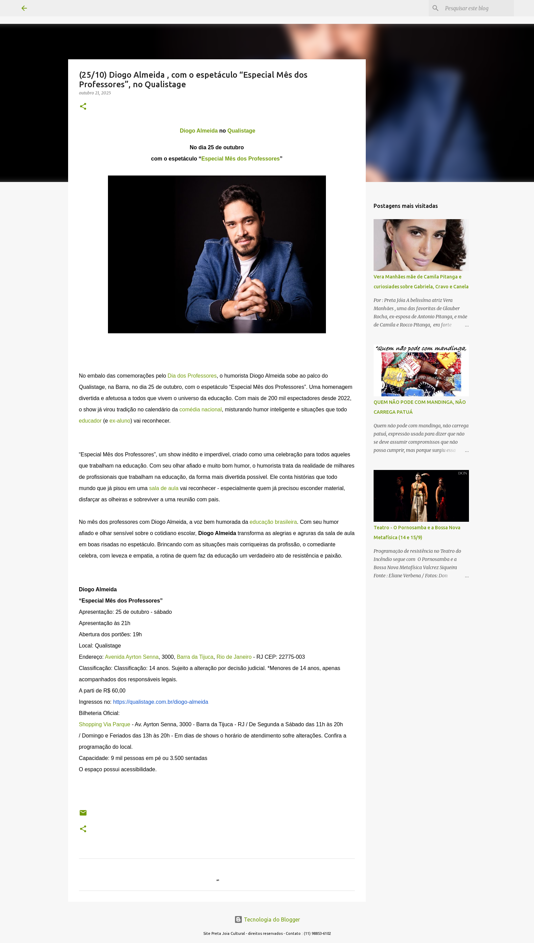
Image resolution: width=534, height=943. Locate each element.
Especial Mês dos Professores (240, 159)
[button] (83, 106)
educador (90, 421)
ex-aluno (119, 421)
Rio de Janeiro (234, 657)
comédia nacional (200, 409)
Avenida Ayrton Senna (132, 657)
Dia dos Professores (192, 376)
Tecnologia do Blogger (267, 919)
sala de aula (163, 488)
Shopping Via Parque (104, 724)
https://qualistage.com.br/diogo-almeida (160, 702)
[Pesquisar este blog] (478, 8)
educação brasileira (273, 522)
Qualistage (241, 131)
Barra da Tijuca (195, 657)
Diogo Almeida (199, 131)
